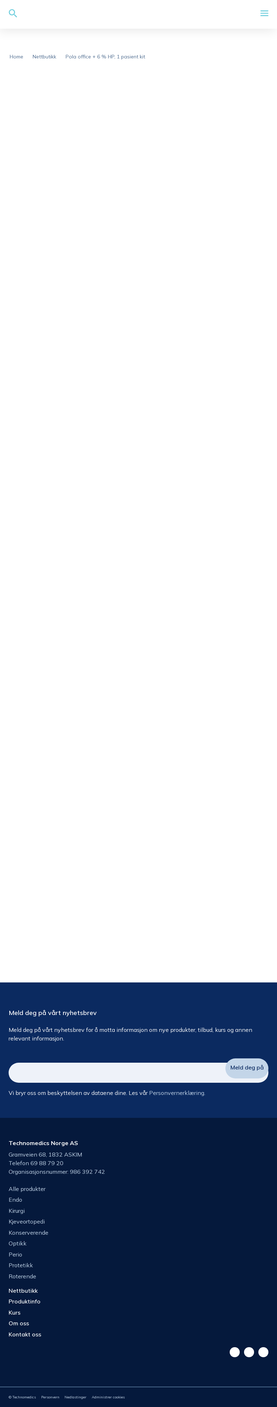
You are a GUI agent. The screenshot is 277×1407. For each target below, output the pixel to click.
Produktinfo (24, 1301)
